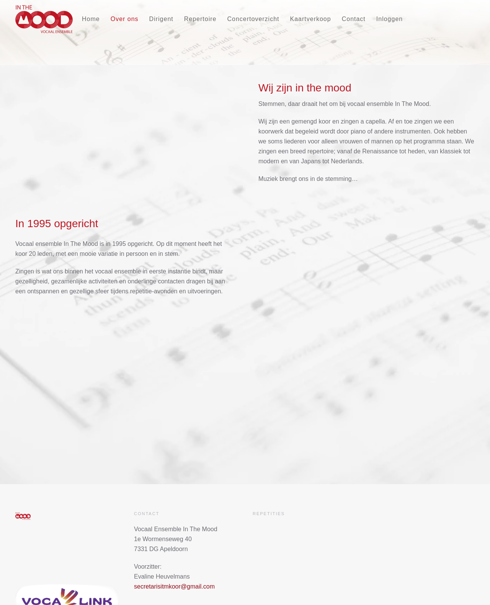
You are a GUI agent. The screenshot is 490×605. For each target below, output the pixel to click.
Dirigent (161, 19)
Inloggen (389, 19)
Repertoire (200, 19)
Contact (354, 19)
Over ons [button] (125, 19)
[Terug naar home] (44, 19)
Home (91, 19)
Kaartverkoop (310, 19)
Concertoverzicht (253, 19)
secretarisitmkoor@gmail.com (174, 586)
